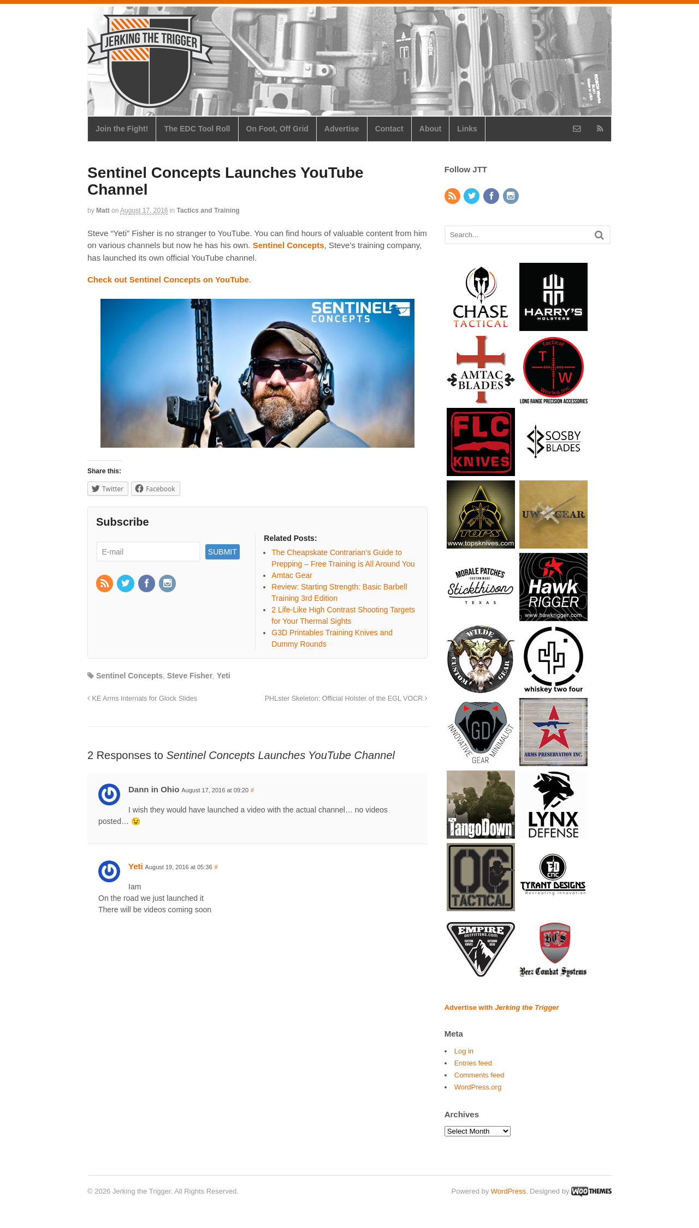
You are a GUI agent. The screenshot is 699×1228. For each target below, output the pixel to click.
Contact (389, 128)
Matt (103, 210)
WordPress (508, 1191)
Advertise (341, 128)
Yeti (223, 675)
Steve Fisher (189, 675)
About (430, 128)
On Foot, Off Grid (277, 128)
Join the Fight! (122, 128)
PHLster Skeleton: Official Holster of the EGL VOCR (346, 698)
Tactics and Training (208, 210)
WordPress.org (477, 1087)
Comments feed (479, 1075)
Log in (463, 1051)
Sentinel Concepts (129, 675)
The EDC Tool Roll (197, 128)
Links (467, 128)
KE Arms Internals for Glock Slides (142, 698)
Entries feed (473, 1063)
